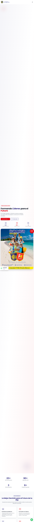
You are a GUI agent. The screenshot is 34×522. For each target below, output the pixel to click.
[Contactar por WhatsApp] (31, 519)
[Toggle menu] (32, 2)
